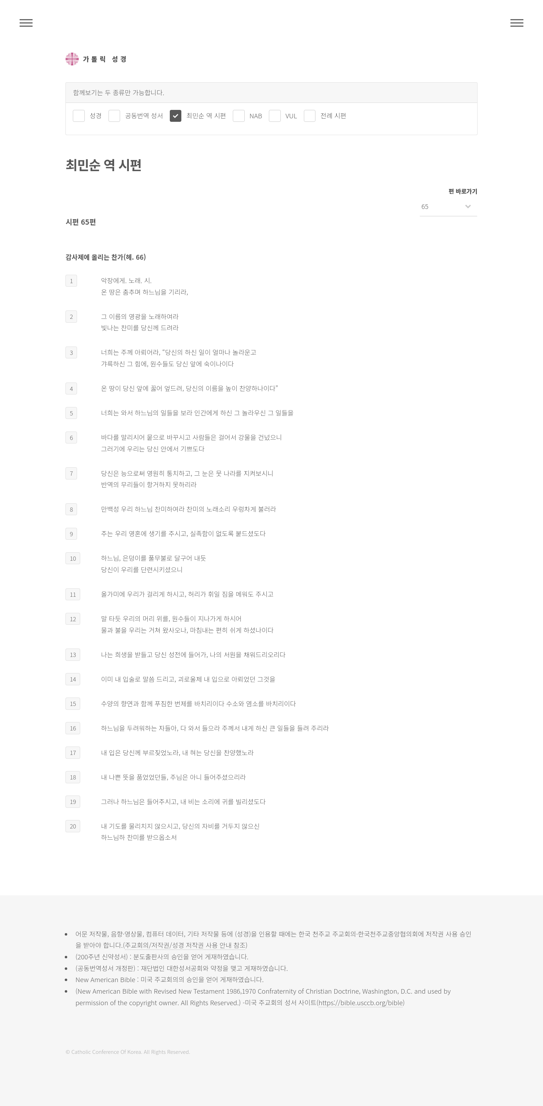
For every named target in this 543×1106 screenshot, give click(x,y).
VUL (291, 115)
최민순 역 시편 (206, 115)
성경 (96, 115)
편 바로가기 (463, 191)
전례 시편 (333, 115)
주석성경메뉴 (26, 23)
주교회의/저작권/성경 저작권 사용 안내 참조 (185, 945)
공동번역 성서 (144, 115)
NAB (256, 115)
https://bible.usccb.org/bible (361, 1002)
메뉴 (517, 23)
